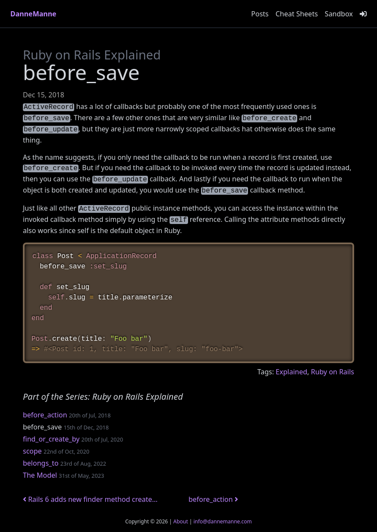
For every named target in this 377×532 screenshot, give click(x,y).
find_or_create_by (51, 439)
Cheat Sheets (297, 14)
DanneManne (33, 14)
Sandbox (339, 14)
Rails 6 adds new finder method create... (90, 499)
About (180, 521)
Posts (259, 14)
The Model (40, 475)
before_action (45, 415)
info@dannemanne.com (222, 521)
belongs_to (41, 463)
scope (32, 451)
